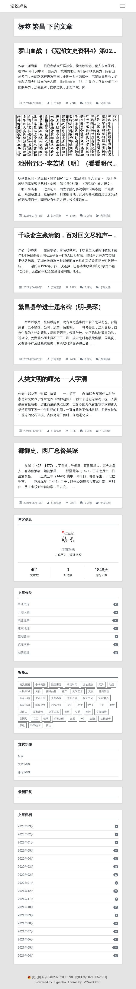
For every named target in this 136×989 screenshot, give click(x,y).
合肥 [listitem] (72, 718)
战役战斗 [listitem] (56, 705)
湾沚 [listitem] (69, 705)
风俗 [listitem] (38, 691)
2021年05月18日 (33, 502)
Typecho (60, 982)
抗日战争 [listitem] (105, 718)
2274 (73, 502)
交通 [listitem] (77, 711)
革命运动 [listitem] (25, 705)
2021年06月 (26, 939)
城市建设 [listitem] (38, 711)
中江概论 (24, 604)
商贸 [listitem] (112, 705)
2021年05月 (26, 947)
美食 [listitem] (90, 691)
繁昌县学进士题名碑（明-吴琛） (61, 307)
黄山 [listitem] (48, 725)
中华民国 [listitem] (40, 684)
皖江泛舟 (24, 644)
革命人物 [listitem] (25, 698)
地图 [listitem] (111, 684)
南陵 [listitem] (88, 711)
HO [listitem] (82, 718)
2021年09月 (26, 915)
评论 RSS (24, 772)
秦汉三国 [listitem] (25, 684)
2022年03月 (26, 866)
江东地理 (105, 431)
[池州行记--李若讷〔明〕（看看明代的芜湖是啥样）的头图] (68, 135)
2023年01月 (26, 842)
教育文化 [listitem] (88, 698)
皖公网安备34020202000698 (52, 977)
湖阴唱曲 (105, 215)
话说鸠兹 (18, 6)
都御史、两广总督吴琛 (48, 450)
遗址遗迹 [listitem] (88, 684)
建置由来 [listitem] (54, 711)
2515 (73, 287)
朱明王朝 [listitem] (40, 698)
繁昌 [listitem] (66, 711)
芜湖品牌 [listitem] (51, 691)
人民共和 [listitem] (25, 691)
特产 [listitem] (64, 691)
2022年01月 (26, 883)
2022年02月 (26, 874)
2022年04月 (26, 858)
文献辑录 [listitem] (101, 711)
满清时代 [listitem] (72, 684)
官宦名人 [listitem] (103, 698)
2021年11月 (26, 899)
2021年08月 (26, 923)
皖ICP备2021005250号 (91, 977)
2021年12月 (26, 891)
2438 (73, 359)
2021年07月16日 (33, 215)
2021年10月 (26, 907)
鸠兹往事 (105, 103)
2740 (73, 103)
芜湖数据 (24, 636)
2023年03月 (26, 826)
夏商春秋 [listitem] (56, 698)
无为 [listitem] (101, 684)
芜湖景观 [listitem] (104, 691)
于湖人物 (105, 287)
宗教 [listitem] (22, 725)
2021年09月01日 (33, 103)
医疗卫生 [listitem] (40, 705)
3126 (73, 431)
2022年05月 (26, 850)
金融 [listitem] (92, 718)
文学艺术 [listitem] (77, 691)
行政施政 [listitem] (59, 718)
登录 (21, 756)
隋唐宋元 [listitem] (56, 684)
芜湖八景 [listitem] (72, 698)
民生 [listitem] (80, 705)
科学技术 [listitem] (35, 725)
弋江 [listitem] (35, 718)
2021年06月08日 (33, 287)
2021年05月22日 (33, 431)
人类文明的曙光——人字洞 (52, 378)
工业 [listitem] (101, 705)
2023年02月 (26, 834)
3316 (73, 215)
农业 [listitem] (90, 705)
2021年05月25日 (33, 359)
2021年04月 (26, 955)
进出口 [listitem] (23, 711)
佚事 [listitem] (46, 718)
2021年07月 (26, 931)
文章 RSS (24, 764)
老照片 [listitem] (23, 718)
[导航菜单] (122, 6)
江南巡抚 (56, 103)
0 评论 (88, 103)
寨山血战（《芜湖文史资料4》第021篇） (72, 50)
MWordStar (92, 982)
